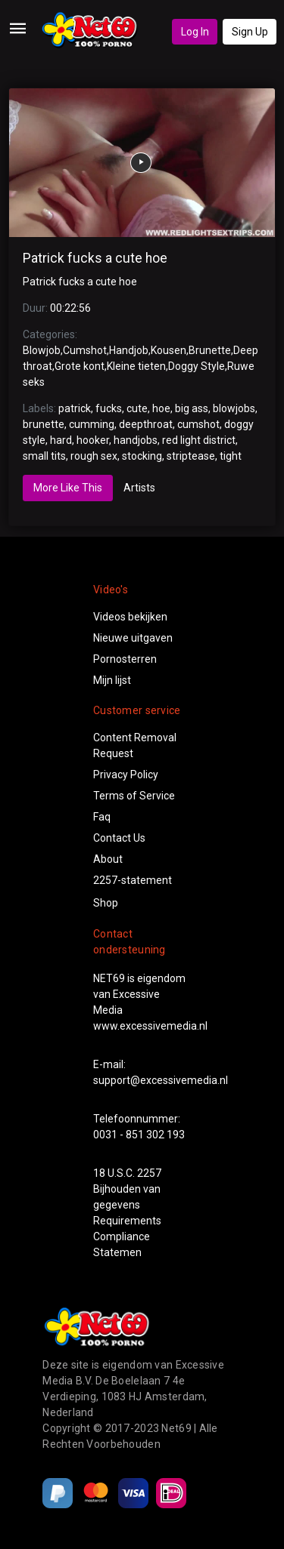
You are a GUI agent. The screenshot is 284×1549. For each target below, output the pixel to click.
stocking (142, 456)
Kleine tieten (136, 366)
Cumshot (85, 350)
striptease (191, 456)
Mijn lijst (112, 680)
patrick (74, 408)
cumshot (198, 424)
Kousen (168, 350)
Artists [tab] (139, 488)
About (108, 859)
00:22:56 (70, 308)
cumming (91, 424)
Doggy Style (196, 366)
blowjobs (234, 408)
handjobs (136, 440)
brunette (43, 424)
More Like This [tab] (67, 488)
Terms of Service (134, 796)
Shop (105, 903)
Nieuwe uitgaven (133, 638)
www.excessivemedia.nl (150, 1026)
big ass (191, 408)
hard (61, 440)
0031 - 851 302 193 (139, 1135)
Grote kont (80, 366)
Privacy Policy (125, 774)
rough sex (93, 456)
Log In (195, 32)
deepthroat (146, 424)
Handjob (128, 350)
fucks (108, 408)
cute (137, 408)
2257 (149, 1173)
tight (231, 456)
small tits (44, 456)
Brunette (210, 350)
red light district (199, 440)
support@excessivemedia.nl (160, 1080)
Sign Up (250, 32)
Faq (102, 817)
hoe (161, 408)
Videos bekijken (130, 617)
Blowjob (42, 350)
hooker (92, 440)
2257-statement (132, 880)
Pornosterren (125, 659)
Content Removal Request (134, 745)
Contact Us (119, 838)
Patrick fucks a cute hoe (95, 258)
